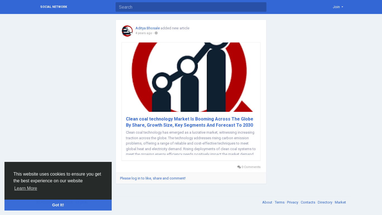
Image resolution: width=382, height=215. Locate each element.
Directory (325, 202)
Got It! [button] (58, 205)
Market (340, 202)
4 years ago (143, 33)
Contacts (308, 202)
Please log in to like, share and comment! (153, 178)
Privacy (293, 202)
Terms (280, 202)
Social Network (53, 7)
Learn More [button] (25, 188)
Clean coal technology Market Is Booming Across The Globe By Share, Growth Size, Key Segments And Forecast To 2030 (189, 122)
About (267, 202)
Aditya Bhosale (147, 28)
